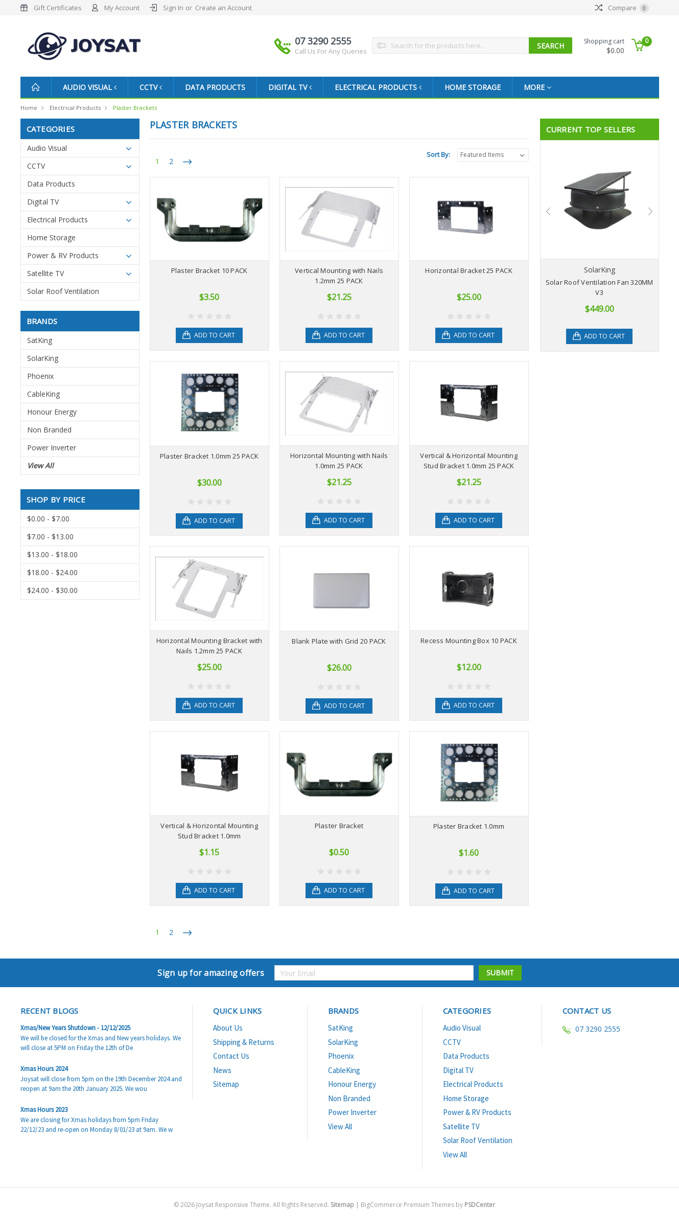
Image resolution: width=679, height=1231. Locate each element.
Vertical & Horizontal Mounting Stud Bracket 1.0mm (209, 830)
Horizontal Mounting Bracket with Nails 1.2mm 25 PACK (209, 645)
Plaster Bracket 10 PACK (209, 270)
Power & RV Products (63, 255)
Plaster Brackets (135, 107)
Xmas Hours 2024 (43, 1068)
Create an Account (223, 7)
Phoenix (40, 376)
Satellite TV (45, 273)
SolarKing (42, 358)
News (222, 1070)
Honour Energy (52, 412)
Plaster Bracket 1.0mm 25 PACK (209, 456)
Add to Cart (215, 335)
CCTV (154, 87)
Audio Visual (91, 87)
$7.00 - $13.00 (50, 536)
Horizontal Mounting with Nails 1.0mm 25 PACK (339, 460)
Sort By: (438, 154)
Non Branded (49, 430)
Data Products (219, 87)
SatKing (39, 340)
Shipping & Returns (243, 1042)
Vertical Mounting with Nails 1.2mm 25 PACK (339, 275)
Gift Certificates (58, 7)
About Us (228, 1028)
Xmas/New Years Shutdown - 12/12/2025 (75, 1027)
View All (40, 465)
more (545, 87)
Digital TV (295, 87)
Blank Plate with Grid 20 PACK (339, 641)
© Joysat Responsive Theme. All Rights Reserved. (265, 1204)
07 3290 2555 (331, 45)
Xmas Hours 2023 (43, 1109)
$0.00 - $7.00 (48, 518)
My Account (121, 7)
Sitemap (226, 1084)
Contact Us (231, 1056)
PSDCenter (479, 1204)
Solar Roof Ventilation (63, 291)
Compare (622, 7)
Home (28, 107)
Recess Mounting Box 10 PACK (468, 640)
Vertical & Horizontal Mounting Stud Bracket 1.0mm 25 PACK (469, 460)
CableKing (43, 394)
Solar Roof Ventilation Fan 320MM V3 (599, 287)
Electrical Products (385, 87)
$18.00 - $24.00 (52, 572)
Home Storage (481, 87)
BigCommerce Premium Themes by (428, 1204)
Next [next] (650, 211)
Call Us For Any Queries (331, 51)
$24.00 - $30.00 (52, 590)
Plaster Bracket (339, 825)
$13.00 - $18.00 (52, 554)
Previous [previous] (548, 211)
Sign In (173, 7)
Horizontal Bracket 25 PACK (468, 270)
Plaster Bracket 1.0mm (468, 826)
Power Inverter (51, 447)
